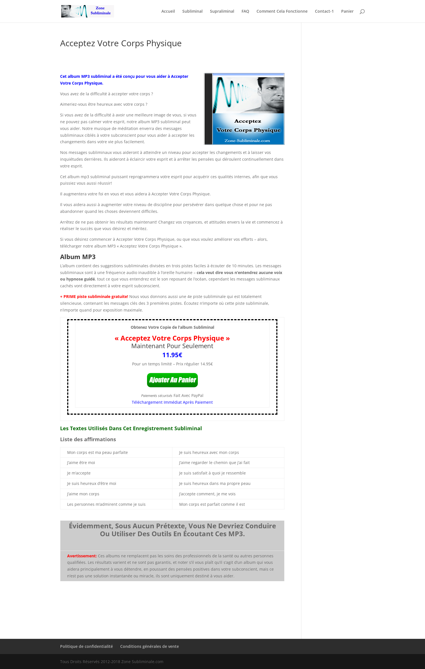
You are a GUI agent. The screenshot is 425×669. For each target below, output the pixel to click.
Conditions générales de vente (149, 646)
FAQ (245, 11)
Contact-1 (324, 11)
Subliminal (192, 11)
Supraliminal (222, 11)
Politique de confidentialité (86, 646)
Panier (347, 11)
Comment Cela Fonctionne (282, 11)
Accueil (168, 11)
